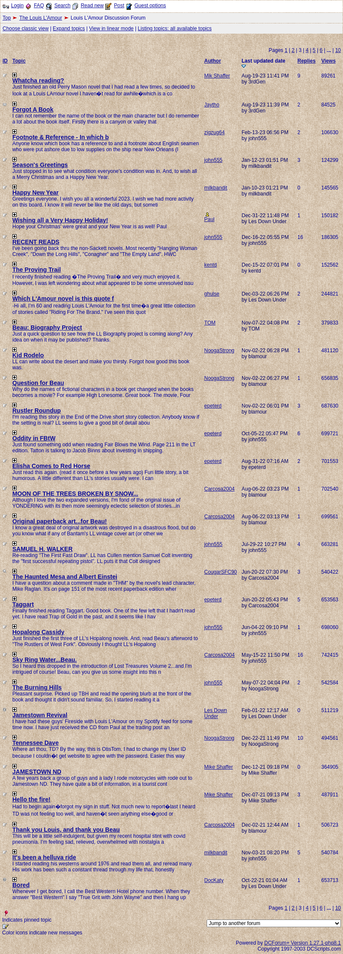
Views (328, 61)
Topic (19, 61)
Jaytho (211, 105)
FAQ (39, 6)
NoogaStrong (219, 350)
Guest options (150, 6)
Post (119, 6)
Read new (92, 6)
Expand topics (69, 29)
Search (62, 6)
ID (5, 61)
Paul (209, 219)
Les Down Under (215, 713)
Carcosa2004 (219, 489)
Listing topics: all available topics (174, 29)
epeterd (213, 406)
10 (338, 50)
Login (17, 6)
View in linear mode (111, 29)
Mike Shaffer (218, 767)
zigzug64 (214, 132)
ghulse (211, 294)
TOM (209, 323)
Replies (306, 61)
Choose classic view (26, 29)
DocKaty (213, 880)
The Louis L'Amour (40, 18)
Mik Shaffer (217, 76)
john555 (213, 160)
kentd (210, 265)
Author (212, 61)
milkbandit (215, 188)
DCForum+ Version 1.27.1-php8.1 (302, 943)
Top (7, 18)
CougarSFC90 (220, 572)
